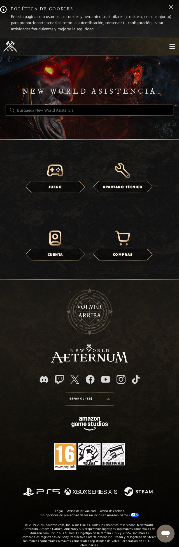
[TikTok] (136, 379)
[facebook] (90, 379)
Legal (59, 511)
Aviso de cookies (112, 511)
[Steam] (139, 492)
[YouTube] (105, 379)
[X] (74, 379)
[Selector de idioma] (90, 399)
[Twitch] (59, 379)
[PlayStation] (41, 492)
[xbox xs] (91, 492)
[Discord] (43, 379)
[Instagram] (121, 379)
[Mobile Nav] (172, 46)
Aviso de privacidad (81, 511)
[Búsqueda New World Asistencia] (89, 110)
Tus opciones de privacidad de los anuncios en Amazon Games (89, 515)
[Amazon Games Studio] (89, 424)
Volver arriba (89, 311)
